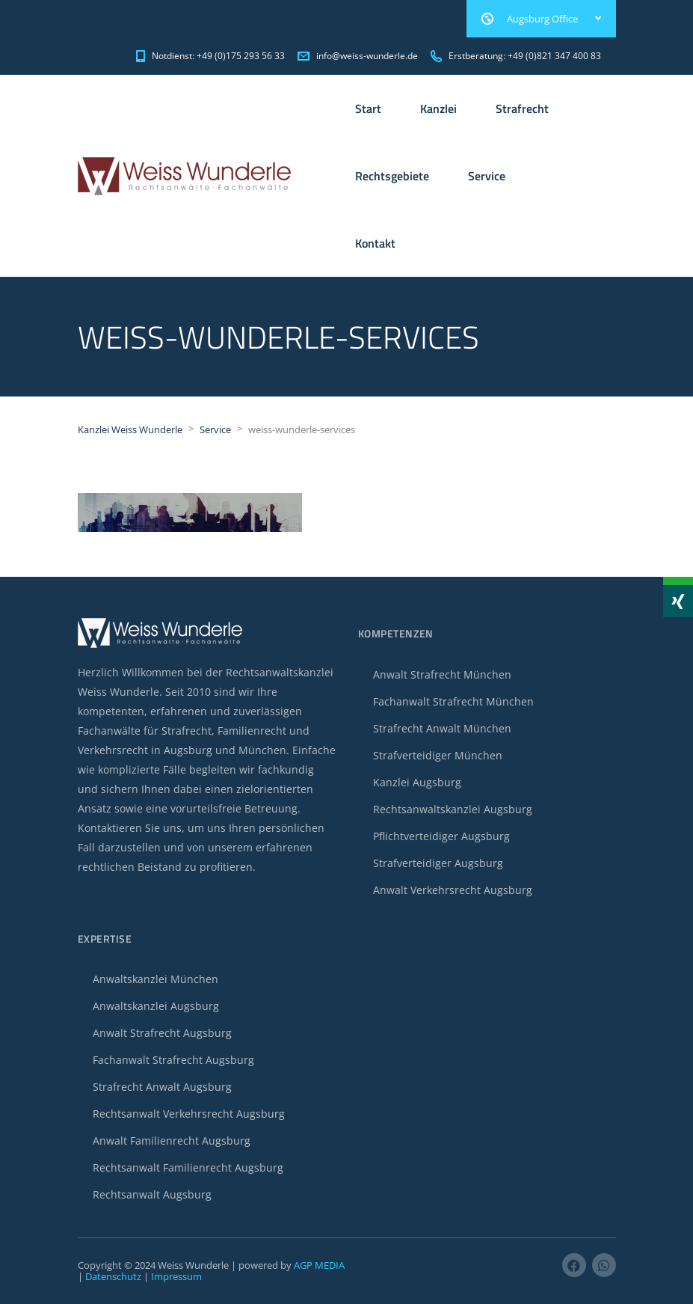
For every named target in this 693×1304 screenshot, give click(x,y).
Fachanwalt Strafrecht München (453, 701)
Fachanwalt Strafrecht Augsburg (173, 1060)
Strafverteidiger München (437, 755)
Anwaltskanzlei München (155, 979)
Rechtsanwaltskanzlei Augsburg (452, 809)
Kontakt (375, 243)
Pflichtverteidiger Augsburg (441, 836)
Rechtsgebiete (392, 176)
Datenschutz (113, 1276)
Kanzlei (438, 108)
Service (486, 176)
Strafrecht (522, 108)
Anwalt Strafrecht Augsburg (162, 1033)
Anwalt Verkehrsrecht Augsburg (452, 890)
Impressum (176, 1276)
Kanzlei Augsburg (417, 782)
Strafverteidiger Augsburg (438, 863)
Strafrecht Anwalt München (442, 728)
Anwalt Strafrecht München (442, 674)
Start (368, 108)
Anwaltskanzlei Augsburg (156, 1006)
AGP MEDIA (319, 1265)
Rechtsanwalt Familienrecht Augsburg (188, 1167)
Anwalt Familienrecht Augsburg (171, 1140)
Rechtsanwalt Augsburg (152, 1194)
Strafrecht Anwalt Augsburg (162, 1087)
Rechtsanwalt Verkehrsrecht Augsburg (189, 1113)
